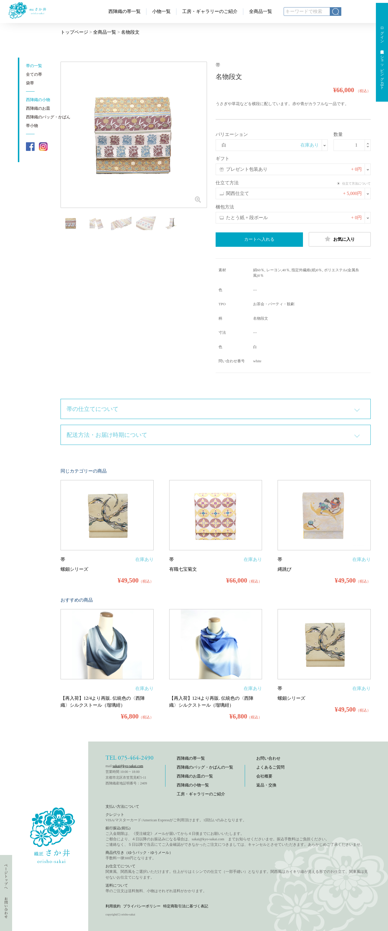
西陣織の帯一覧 (124, 11)
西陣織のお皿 (38, 108)
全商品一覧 (260, 11)
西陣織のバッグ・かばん (48, 117)
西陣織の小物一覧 (193, 785)
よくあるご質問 (270, 767)
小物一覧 (161, 11)
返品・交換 (266, 785)
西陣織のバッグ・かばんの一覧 (205, 767)
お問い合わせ (268, 758)
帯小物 (32, 126)
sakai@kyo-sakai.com (128, 766)
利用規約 (113, 906)
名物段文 (130, 32)
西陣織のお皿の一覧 (195, 776)
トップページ (74, 32)
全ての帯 (34, 74)
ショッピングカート (382, 70)
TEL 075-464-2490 (130, 758)
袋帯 (30, 83)
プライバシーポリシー (142, 906)
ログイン (382, 32)
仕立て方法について (354, 183)
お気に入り (340, 239)
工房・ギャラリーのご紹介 (210, 11)
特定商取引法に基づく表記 (185, 906)
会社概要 (264, 776)
